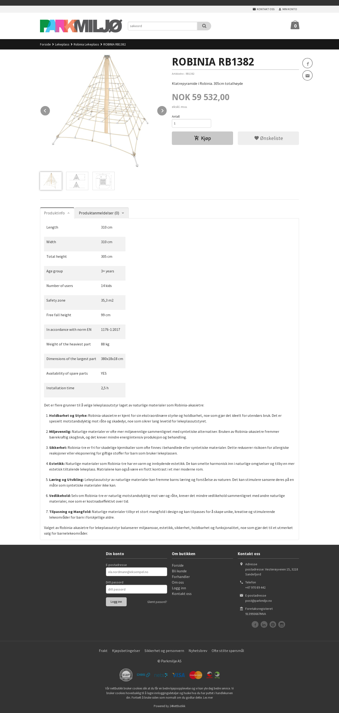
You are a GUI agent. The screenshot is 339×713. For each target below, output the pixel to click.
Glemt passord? (157, 602)
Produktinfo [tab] (54, 213)
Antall (176, 116)
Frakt (103, 650)
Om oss (178, 582)
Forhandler (181, 576)
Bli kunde (179, 571)
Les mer (208, 698)
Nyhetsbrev (198, 650)
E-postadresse (116, 565)
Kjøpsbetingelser (126, 650)
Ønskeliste (268, 138)
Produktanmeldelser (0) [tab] (99, 213)
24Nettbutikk (177, 706)
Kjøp (202, 138)
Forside (45, 44)
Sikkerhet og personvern (164, 650)
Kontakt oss (182, 593)
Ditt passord (114, 582)
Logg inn (179, 588)
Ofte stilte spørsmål (228, 650)
